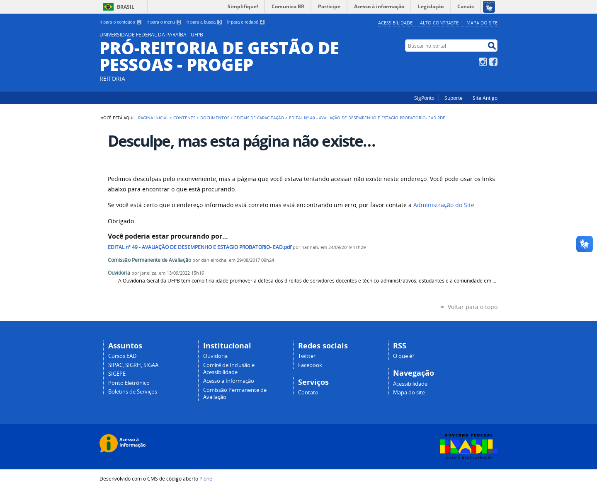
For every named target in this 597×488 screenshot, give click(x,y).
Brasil (125, 6)
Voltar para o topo (473, 307)
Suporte (453, 97)
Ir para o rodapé (246, 21)
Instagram (483, 62)
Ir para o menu (164, 21)
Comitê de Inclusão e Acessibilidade (229, 369)
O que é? (404, 356)
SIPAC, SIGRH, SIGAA (133, 365)
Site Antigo (485, 97)
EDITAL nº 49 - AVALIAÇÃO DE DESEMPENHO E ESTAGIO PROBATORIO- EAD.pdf (199, 247)
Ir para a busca (205, 21)
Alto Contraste (439, 22)
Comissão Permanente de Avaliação (149, 259)
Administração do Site (443, 205)
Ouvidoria (119, 272)
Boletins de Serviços (132, 391)
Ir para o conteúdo (121, 21)
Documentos (214, 118)
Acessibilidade (395, 22)
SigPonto (424, 97)
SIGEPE (117, 373)
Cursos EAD (122, 356)
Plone (205, 478)
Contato (308, 392)
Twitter (306, 356)
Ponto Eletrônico (129, 383)
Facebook (493, 62)
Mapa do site (482, 22)
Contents (184, 118)
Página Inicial (153, 118)
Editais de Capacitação (259, 118)
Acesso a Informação (228, 380)
